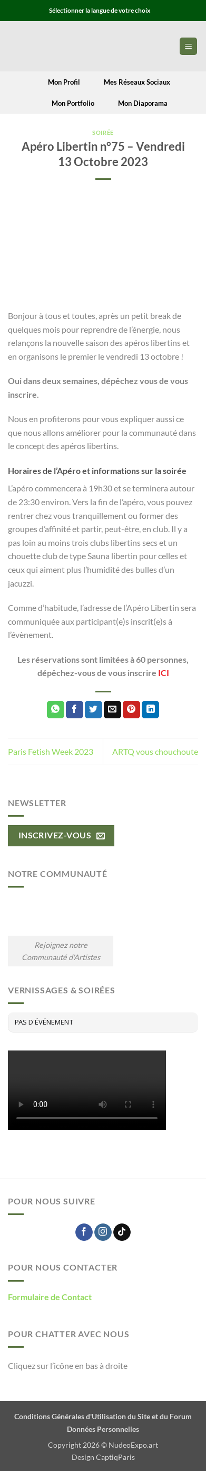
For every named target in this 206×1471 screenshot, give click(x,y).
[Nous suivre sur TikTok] (122, 1232)
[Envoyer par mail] (112, 710)
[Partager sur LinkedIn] (150, 710)
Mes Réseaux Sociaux (130, 82)
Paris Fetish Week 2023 (50, 751)
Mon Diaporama (136, 103)
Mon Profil (58, 82)
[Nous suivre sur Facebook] (84, 1232)
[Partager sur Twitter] (93, 710)
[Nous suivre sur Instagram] (103, 1232)
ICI (163, 673)
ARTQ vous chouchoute (155, 751)
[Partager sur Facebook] (74, 710)
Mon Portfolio (66, 103)
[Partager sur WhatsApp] (55, 710)
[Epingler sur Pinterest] (131, 710)
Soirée (102, 132)
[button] (188, 46)
